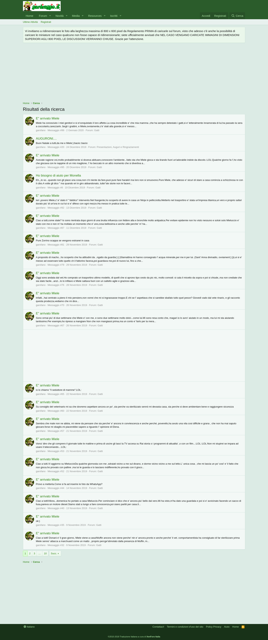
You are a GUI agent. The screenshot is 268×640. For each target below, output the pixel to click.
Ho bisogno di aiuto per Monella (58, 175)
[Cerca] (237, 15)
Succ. (54, 553)
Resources (95, 15)
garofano (41, 130)
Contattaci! (158, 626)
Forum (43, 15)
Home (29, 15)
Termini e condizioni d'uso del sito (185, 626)
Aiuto (227, 626)
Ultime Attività (30, 22)
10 (45, 553)
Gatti (96, 130)
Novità (60, 15)
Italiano (29, 626)
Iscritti (113, 15)
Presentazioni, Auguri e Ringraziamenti (118, 147)
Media (76, 15)
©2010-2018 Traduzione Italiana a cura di (134, 636)
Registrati (46, 22)
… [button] (39, 553)
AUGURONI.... (46, 138)
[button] (50, 15)
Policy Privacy (213, 626)
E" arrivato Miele (47, 118)
